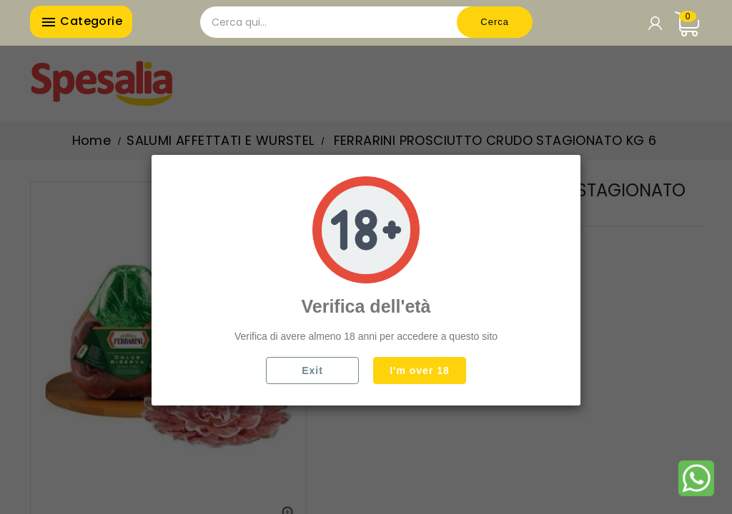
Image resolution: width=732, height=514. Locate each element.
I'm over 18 (420, 370)
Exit (312, 370)
